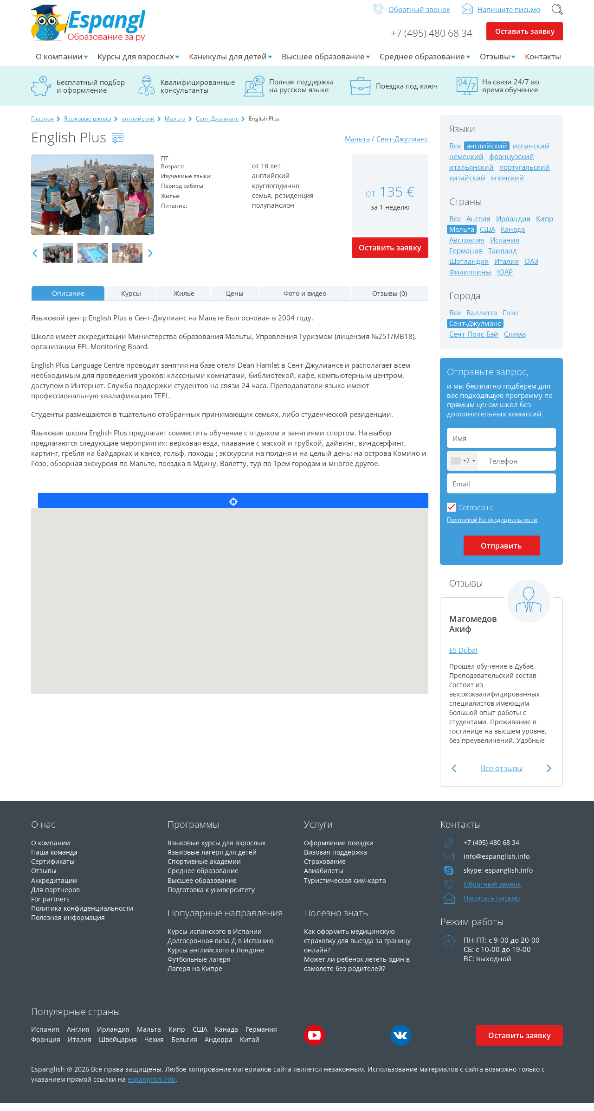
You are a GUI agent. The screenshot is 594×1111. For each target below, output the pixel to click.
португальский (524, 174)
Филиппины (470, 279)
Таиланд (502, 258)
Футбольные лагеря (201, 966)
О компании (59, 63)
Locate (233, 507)
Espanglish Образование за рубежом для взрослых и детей (101, 27)
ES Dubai (464, 657)
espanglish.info (151, 1086)
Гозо (510, 320)
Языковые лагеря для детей (214, 859)
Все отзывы (502, 776)
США (487, 236)
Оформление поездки (341, 850)
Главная (42, 125)
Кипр (544, 226)
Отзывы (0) (389, 300)
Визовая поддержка (337, 859)
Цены (235, 300)
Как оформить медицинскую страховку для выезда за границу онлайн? (360, 947)
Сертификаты (54, 868)
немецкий (466, 164)
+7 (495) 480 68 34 (427, 40)
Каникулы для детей (228, 63)
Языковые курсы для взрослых (220, 850)
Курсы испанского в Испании (217, 938)
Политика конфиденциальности (86, 914)
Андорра (218, 1046)
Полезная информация (70, 924)
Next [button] (150, 261)
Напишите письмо (509, 16)
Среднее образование (422, 63)
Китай (249, 1046)
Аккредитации (55, 887)
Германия (466, 258)
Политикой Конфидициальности (492, 527)
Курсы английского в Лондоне (219, 956)
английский (138, 125)
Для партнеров (56, 896)
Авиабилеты (325, 877)
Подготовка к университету (214, 896)
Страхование (326, 868)
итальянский (471, 174)
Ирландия (513, 226)
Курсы (131, 300)
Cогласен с (475, 514)
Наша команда (56, 859)
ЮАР (505, 279)
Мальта (175, 125)
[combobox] (462, 468)
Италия (506, 268)
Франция (45, 1046)
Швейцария (118, 1046)
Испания (504, 247)
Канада (513, 236)
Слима (515, 341)
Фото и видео (305, 300)
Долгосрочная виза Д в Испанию (223, 947)
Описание (68, 300)
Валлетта (481, 320)
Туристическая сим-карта (346, 887)
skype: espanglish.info (499, 877)
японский (507, 185)
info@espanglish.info (497, 863)
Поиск (557, 16)
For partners (51, 905)
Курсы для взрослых (135, 63)
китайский (467, 185)
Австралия (466, 247)
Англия (478, 226)
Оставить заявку (524, 40)
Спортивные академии (206, 868)
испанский (531, 153)
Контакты (543, 63)
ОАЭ (531, 268)
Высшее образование (323, 63)
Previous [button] (35, 261)
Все (455, 153)
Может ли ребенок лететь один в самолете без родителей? (360, 970)
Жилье (184, 300)
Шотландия (469, 268)
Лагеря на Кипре (196, 975)
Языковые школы (87, 125)
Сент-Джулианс (217, 125)
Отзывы (495, 63)
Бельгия (184, 1046)
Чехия (154, 1046)
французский (511, 164)
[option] (92, 202)
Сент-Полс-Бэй (473, 341)
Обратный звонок (419, 16)
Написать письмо (493, 905)
